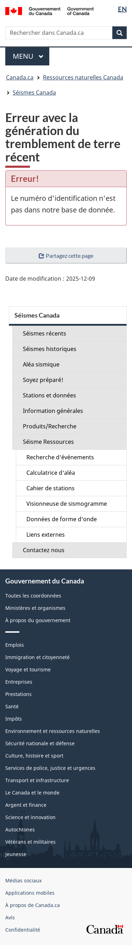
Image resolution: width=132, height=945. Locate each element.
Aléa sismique (41, 364)
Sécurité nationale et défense (40, 743)
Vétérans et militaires (30, 841)
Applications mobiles (30, 892)
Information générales (53, 411)
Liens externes (45, 534)
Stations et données (49, 395)
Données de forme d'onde (61, 519)
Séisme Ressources (48, 442)
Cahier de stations (50, 488)
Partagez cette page (66, 255)
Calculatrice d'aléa (50, 473)
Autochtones (20, 829)
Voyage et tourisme (28, 669)
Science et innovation (30, 817)
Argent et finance (25, 805)
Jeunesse (15, 854)
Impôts (13, 718)
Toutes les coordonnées (33, 595)
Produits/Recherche (49, 426)
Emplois (14, 644)
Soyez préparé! (43, 380)
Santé (12, 706)
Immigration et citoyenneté (37, 657)
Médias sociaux (23, 880)
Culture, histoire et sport (34, 755)
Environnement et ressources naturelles (52, 731)
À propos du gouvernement (37, 620)
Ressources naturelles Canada (83, 77)
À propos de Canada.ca (32, 905)
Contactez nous (43, 550)
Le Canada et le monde (32, 792)
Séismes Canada (34, 92)
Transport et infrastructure (37, 780)
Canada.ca (19, 77)
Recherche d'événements (60, 457)
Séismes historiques (49, 349)
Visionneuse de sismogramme (66, 503)
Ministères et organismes (35, 608)
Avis (10, 917)
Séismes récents (44, 333)
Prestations (18, 694)
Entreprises (18, 681)
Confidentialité (22, 929)
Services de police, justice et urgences (50, 768)
